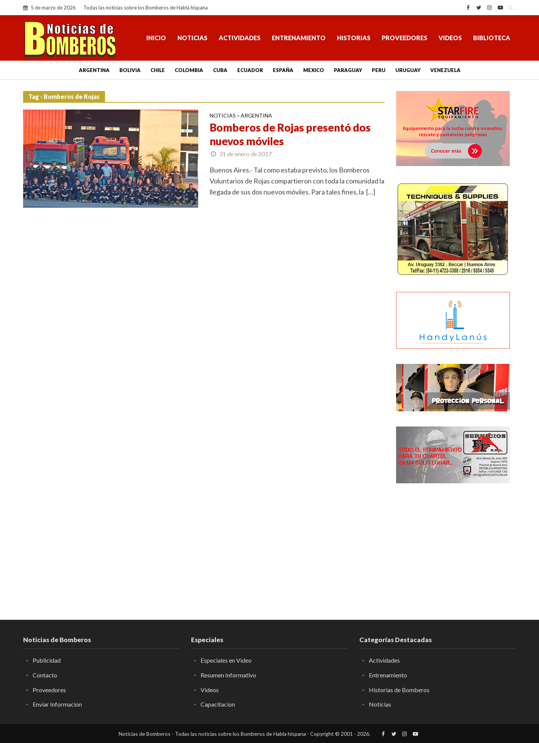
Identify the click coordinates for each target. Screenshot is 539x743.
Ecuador (250, 70)
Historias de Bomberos (399, 689)
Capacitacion (218, 704)
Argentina (94, 70)
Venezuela (445, 70)
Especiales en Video (226, 660)
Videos (450, 37)
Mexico (313, 70)
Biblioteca (491, 37)
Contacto (45, 675)
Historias (353, 37)
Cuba (220, 70)
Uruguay (407, 70)
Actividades (239, 37)
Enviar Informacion (57, 704)
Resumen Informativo (228, 675)
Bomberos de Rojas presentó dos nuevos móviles (290, 134)
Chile (157, 70)
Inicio (156, 37)
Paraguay (348, 70)
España (283, 70)
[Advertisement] (456, 545)
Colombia (189, 70)
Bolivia (130, 70)
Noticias (192, 37)
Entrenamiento (299, 37)
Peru (378, 70)
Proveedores (404, 37)
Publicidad (47, 660)
